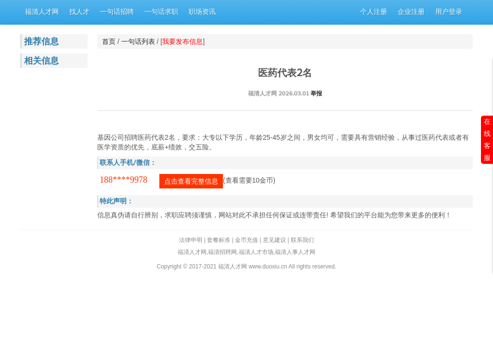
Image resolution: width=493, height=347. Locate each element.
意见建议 (274, 240)
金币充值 (246, 240)
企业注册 (411, 12)
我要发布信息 (182, 41)
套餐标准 (218, 240)
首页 (109, 41)
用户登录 (448, 12)
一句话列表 (138, 41)
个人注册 (373, 12)
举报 (316, 93)
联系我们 (302, 240)
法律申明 (190, 240)
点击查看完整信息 (191, 181)
